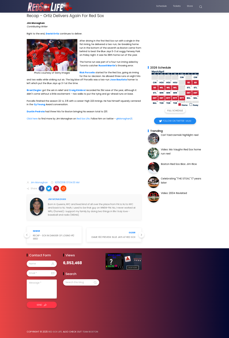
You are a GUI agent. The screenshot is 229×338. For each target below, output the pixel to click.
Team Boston (90, 331)
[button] (41, 188)
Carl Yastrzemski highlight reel (179, 135)
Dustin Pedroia (36, 111)
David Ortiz (52, 33)
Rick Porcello (87, 72)
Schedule (161, 6)
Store (190, 6)
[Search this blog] (81, 282)
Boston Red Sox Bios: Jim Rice (179, 164)
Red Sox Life (83, 118)
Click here (32, 118)
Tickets (177, 6)
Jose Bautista (118, 79)
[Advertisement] (84, 153)
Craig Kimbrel (77, 90)
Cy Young (39, 104)
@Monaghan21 (124, 118)
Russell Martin (107, 65)
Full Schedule (175, 110)
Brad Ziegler (34, 90)
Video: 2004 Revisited (174, 193)
